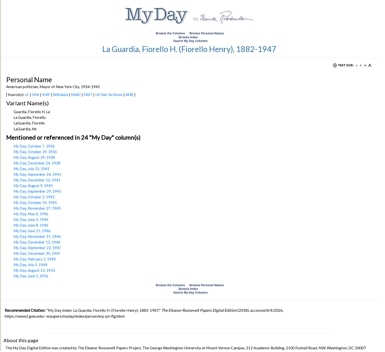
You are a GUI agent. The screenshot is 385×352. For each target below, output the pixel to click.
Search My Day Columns (190, 41)
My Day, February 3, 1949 (35, 259)
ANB (129, 94)
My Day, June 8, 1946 (31, 225)
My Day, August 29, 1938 (34, 157)
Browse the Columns (170, 33)
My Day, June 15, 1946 (32, 231)
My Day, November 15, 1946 (37, 236)
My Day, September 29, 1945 (37, 191)
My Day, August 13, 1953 (34, 270)
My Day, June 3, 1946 (31, 219)
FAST (88, 94)
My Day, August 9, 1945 (33, 185)
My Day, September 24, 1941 (37, 174)
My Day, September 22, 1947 (37, 247)
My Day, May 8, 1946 (31, 214)
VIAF (46, 94)
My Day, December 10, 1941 (37, 180)
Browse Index (188, 37)
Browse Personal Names (207, 33)
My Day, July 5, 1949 (30, 264)
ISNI (35, 94)
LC (27, 94)
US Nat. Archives (109, 94)
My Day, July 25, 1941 (32, 168)
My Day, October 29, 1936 (35, 151)
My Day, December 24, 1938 (37, 163)
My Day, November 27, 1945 (37, 208)
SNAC (76, 94)
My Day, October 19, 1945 (35, 202)
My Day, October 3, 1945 (34, 197)
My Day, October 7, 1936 (34, 146)
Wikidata (60, 94)
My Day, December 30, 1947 (37, 253)
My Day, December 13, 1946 (37, 242)
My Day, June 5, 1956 (31, 276)
